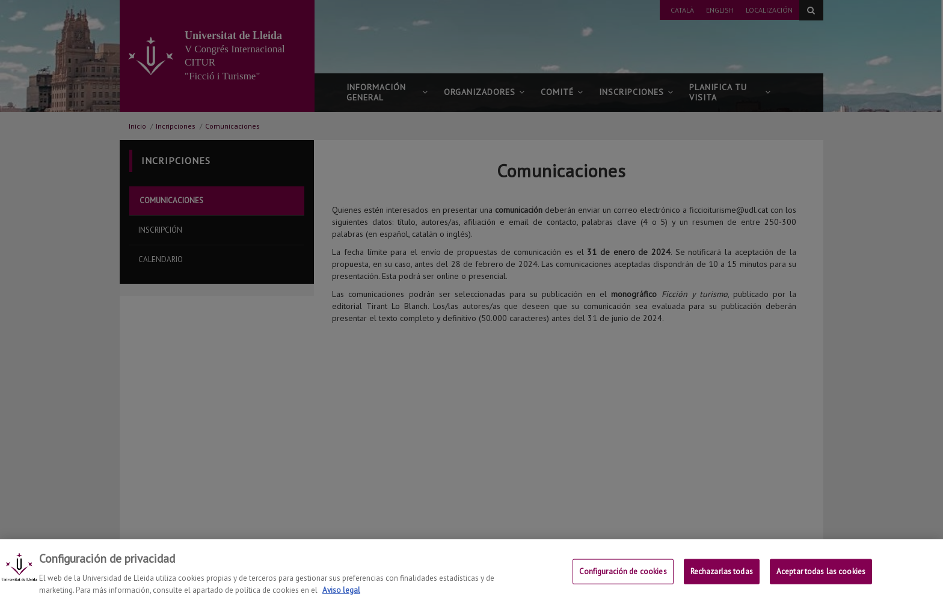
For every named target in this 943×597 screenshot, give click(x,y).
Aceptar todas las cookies (820, 577)
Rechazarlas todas (721, 577)
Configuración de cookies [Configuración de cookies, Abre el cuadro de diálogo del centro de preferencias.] (623, 577)
